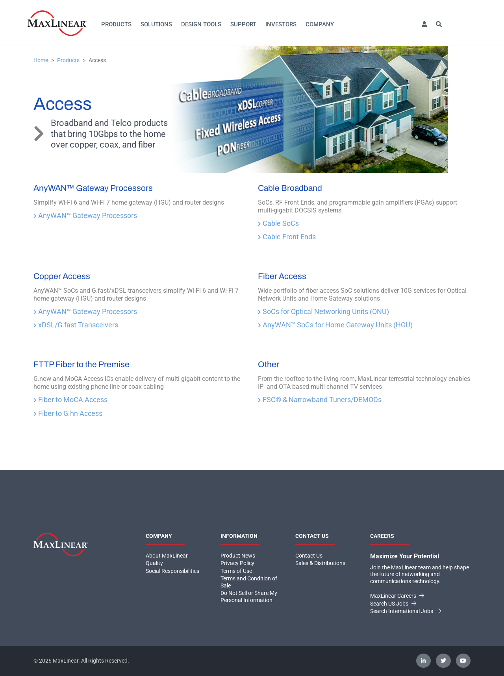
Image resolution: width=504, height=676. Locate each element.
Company (320, 24)
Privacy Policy (237, 563)
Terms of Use (236, 571)
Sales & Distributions (320, 563)
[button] (424, 24)
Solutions (156, 24)
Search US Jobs (393, 603)
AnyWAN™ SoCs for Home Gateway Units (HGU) (335, 325)
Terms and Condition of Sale (248, 582)
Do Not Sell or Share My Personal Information (248, 596)
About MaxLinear (167, 555)
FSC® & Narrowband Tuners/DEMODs (320, 399)
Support (243, 24)
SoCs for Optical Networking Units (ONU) (323, 311)
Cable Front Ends (287, 237)
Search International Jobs (405, 611)
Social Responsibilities (172, 571)
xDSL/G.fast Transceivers (75, 325)
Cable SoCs (278, 223)
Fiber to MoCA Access (70, 399)
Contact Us (308, 555)
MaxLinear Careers (397, 596)
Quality (154, 563)
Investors (280, 24)
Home (40, 60)
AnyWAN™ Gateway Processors (85, 215)
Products (116, 24)
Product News (237, 555)
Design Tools (201, 24)
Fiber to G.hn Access (67, 413)
